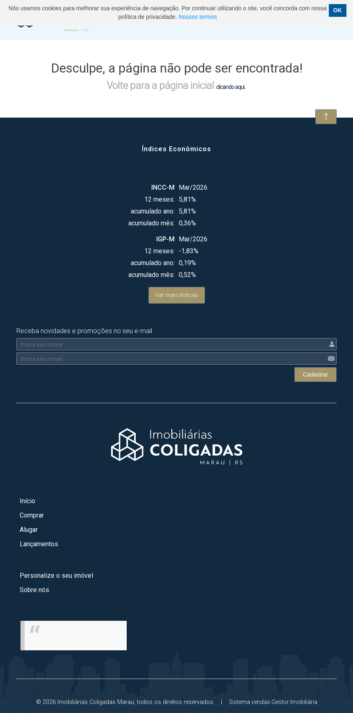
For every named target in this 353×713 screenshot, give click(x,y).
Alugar (29, 530)
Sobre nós (34, 590)
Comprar (32, 515)
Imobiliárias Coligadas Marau (85, 634)
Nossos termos (198, 17)
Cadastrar (315, 374)
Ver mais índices (176, 295)
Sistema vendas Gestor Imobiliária (273, 702)
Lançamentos (39, 544)
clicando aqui (230, 87)
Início (27, 501)
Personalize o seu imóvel (56, 575)
